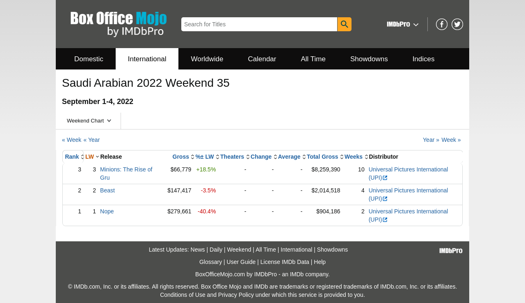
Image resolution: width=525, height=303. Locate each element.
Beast (107, 190)
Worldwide (207, 59)
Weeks (354, 156)
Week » (451, 139)
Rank (72, 156)
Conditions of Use (182, 294)
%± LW (204, 156)
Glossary (210, 262)
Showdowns (369, 59)
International (147, 59)
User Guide (241, 262)
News (198, 249)
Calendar (262, 59)
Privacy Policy (236, 294)
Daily (216, 249)
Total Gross (322, 156)
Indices (424, 59)
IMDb (297, 274)
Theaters (232, 156)
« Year (92, 139)
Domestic (88, 59)
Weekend (239, 249)
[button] (401, 24)
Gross (181, 156)
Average (289, 156)
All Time (313, 59)
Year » (431, 139)
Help (320, 262)
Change (261, 156)
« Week (71, 139)
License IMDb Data (284, 262)
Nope (107, 211)
